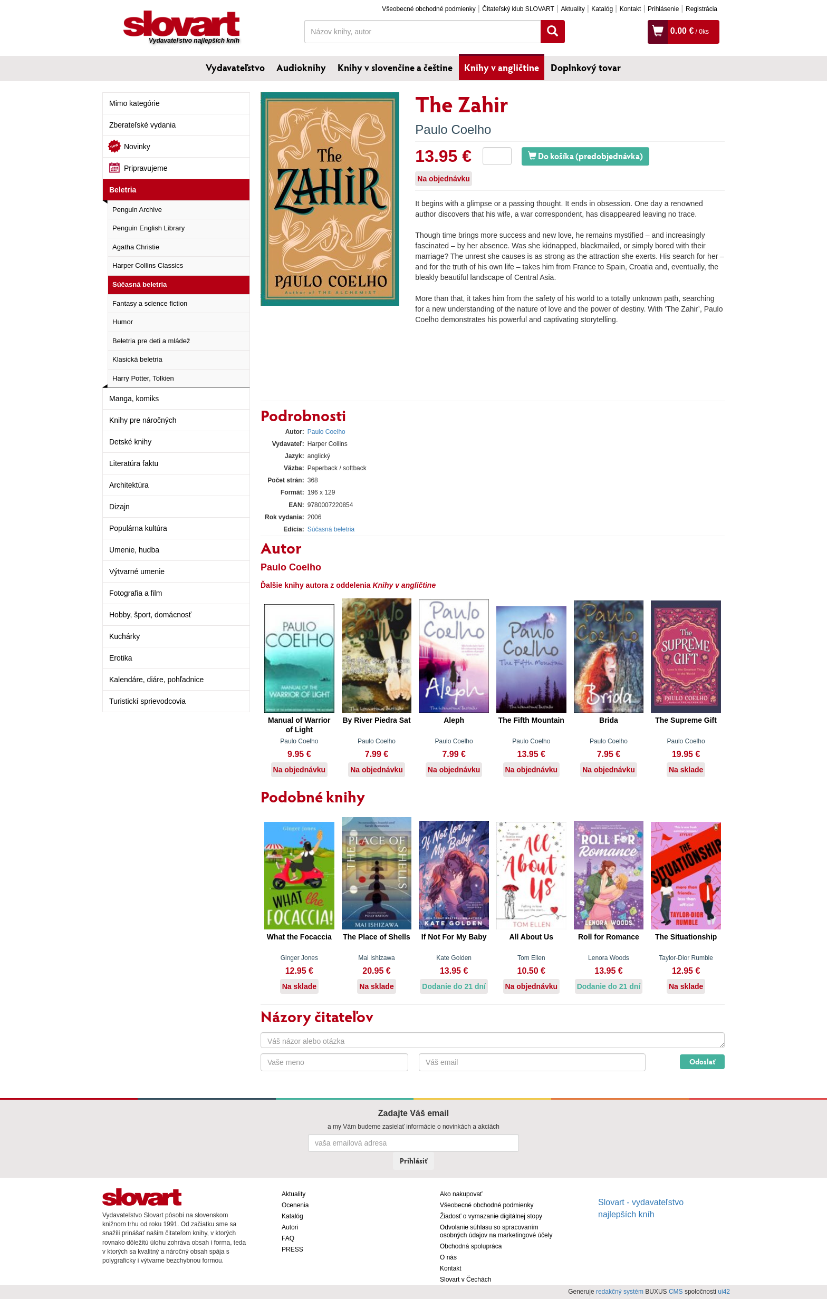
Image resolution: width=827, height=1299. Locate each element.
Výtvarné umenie (137, 571)
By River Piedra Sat (376, 720)
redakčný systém (619, 1291)
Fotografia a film (135, 593)
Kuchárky (124, 636)
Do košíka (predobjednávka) (585, 155)
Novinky (137, 146)
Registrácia (701, 9)
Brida (608, 720)
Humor (122, 322)
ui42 (724, 1291)
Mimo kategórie (134, 103)
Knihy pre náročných (143, 420)
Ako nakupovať (461, 1194)
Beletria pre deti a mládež (151, 341)
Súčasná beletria (139, 284)
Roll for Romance (608, 937)
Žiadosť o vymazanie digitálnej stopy (491, 1216)
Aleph (454, 720)
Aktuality (572, 9)
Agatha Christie (135, 247)
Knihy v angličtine (501, 67)
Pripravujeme (145, 168)
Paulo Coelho (453, 129)
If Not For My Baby (454, 937)
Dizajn (119, 506)
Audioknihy (301, 67)
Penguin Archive (137, 210)
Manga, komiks (134, 398)
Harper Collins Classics (147, 265)
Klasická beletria (137, 359)
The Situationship (686, 937)
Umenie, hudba (134, 550)
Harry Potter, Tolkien (143, 378)
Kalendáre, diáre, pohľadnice (156, 679)
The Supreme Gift (686, 720)
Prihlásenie (663, 9)
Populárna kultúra (138, 528)
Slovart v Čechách (465, 1279)
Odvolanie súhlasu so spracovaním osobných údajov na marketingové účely (496, 1231)
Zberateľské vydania (142, 125)
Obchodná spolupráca (471, 1246)
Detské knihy (130, 442)
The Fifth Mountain (531, 720)
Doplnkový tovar (586, 67)
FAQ (288, 1238)
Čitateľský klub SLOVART (518, 9)
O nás (448, 1257)
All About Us (531, 937)
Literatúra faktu (133, 463)
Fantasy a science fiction (149, 303)
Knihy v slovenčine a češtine (395, 67)
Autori (290, 1227)
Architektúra (129, 485)
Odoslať (702, 1061)
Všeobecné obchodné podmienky (428, 9)
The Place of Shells (376, 937)
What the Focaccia (299, 937)
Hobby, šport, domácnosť (150, 614)
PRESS (292, 1249)
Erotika (120, 658)
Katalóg (602, 9)
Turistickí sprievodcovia (147, 701)
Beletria (122, 190)
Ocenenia (295, 1205)
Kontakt (630, 9)
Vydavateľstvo (235, 67)
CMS (676, 1291)
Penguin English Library (148, 228)
